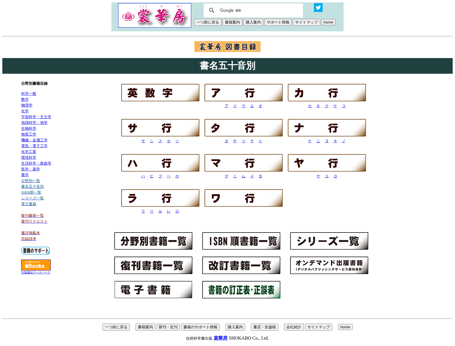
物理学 (26, 105)
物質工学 (28, 134)
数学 (25, 99)
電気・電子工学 (34, 146)
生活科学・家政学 (36, 163)
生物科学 (28, 128)
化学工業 (28, 151)
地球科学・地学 (34, 122)
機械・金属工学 (34, 140)
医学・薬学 (30, 169)
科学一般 (28, 93)
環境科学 (28, 157)
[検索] (252, 10)
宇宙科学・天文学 (36, 117)
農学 (25, 175)
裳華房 (221, 338)
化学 (25, 111)
